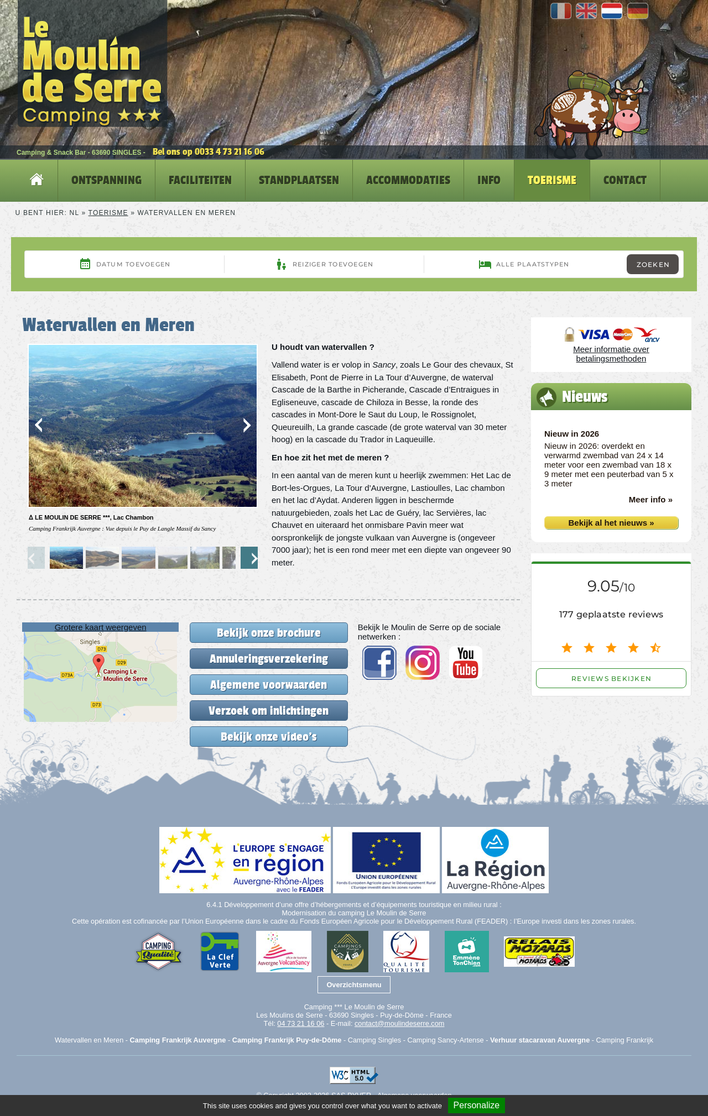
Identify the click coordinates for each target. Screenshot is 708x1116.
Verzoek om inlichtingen (269, 710)
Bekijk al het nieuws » (611, 522)
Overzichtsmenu (353, 985)
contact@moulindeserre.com (399, 1023)
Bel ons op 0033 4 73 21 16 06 (208, 151)
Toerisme (108, 213)
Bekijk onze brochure (269, 633)
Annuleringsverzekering (269, 659)
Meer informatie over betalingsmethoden (611, 353)
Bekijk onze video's (268, 736)
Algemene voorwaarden (268, 684)
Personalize (477, 1105)
